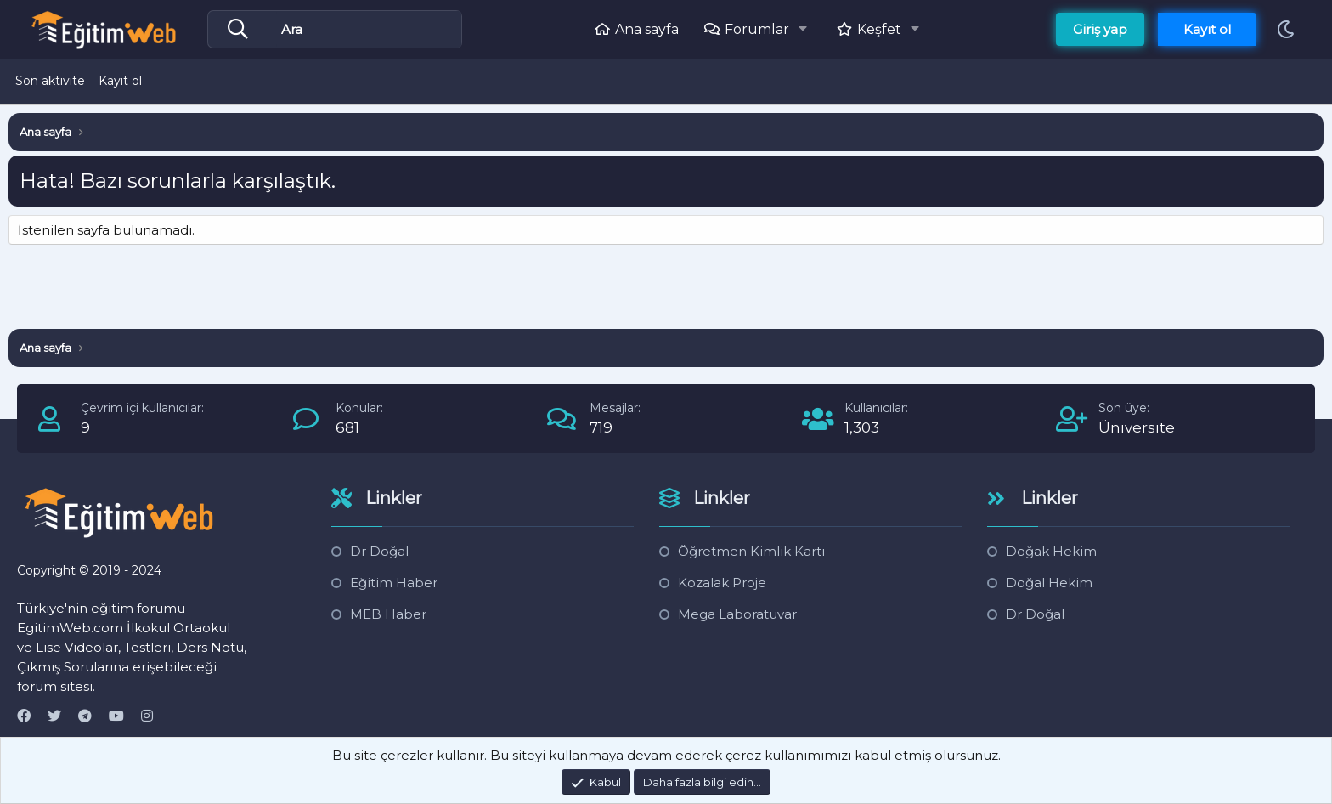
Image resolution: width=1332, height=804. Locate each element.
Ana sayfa (647, 29)
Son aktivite (50, 80)
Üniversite (1136, 427)
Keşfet (879, 29)
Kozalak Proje (722, 583)
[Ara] (368, 29)
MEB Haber (388, 614)
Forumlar (757, 29)
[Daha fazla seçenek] (242, 29)
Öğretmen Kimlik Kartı (751, 551)
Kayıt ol (120, 80)
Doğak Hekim (1051, 551)
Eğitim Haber (393, 583)
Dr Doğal (379, 551)
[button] (807, 29)
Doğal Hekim (1049, 583)
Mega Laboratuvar (737, 614)
